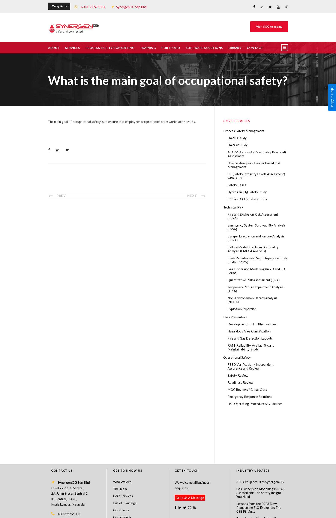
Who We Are (122, 435)
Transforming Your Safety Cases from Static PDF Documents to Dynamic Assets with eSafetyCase (260, 476)
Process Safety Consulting (110, 48)
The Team (120, 442)
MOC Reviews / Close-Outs (247, 389)
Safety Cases (237, 185)
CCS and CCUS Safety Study (247, 199)
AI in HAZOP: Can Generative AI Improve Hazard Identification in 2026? (259, 491)
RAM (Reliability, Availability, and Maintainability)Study (251, 347)
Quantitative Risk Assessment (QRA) (254, 280)
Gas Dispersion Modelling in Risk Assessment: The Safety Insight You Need (259, 446)
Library (235, 48)
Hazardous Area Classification (249, 331)
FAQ (116, 478)
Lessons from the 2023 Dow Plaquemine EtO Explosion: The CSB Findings (258, 461)
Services (72, 48)
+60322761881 (69, 468)
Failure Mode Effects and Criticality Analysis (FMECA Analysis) (253, 249)
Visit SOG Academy (269, 26)
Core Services (123, 450)
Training (148, 48)
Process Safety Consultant (168, 511)
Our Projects (122, 471)
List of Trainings (124, 457)
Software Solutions (204, 48)
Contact (255, 48)
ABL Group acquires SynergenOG (260, 435)
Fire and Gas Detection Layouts (250, 338)
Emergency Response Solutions (250, 397)
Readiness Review (240, 382)
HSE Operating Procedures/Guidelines (255, 404)
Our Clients (121, 464)
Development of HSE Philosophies (252, 324)
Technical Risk (233, 207)
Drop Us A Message (190, 451)
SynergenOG (166, 507)
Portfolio (170, 48)
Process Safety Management (243, 131)
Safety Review (238, 375)
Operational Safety (237, 357)
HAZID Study (237, 138)
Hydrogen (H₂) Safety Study (247, 192)
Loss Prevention (235, 317)
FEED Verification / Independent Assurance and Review (251, 366)
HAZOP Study (238, 145)
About (54, 48)
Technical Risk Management (202, 511)
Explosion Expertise (242, 309)
